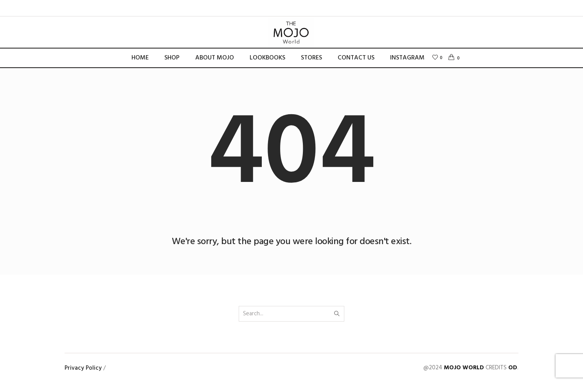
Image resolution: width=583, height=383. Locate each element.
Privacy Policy (83, 368)
